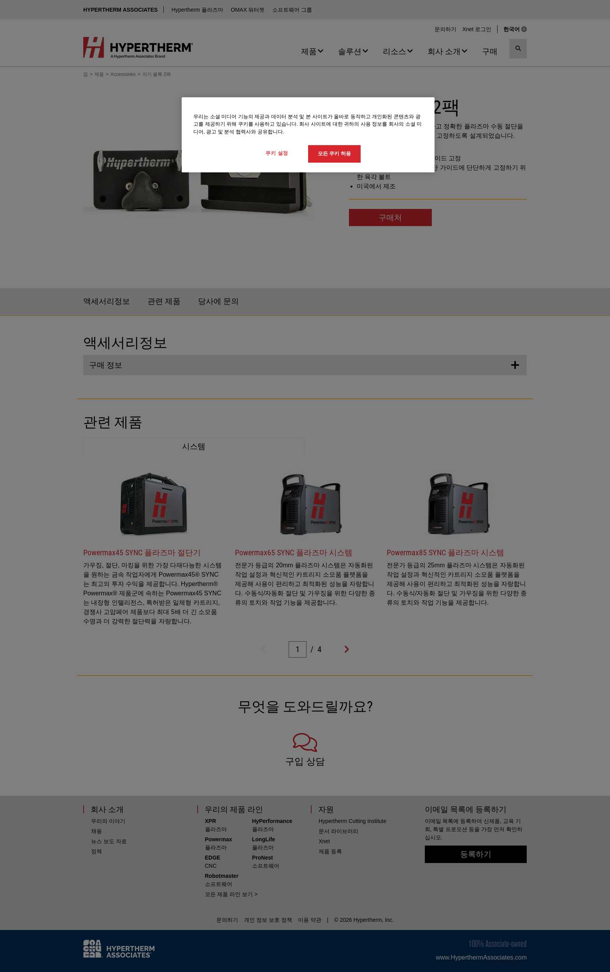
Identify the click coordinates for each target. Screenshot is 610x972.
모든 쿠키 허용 (334, 153)
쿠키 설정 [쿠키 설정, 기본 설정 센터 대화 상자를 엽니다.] (276, 153)
